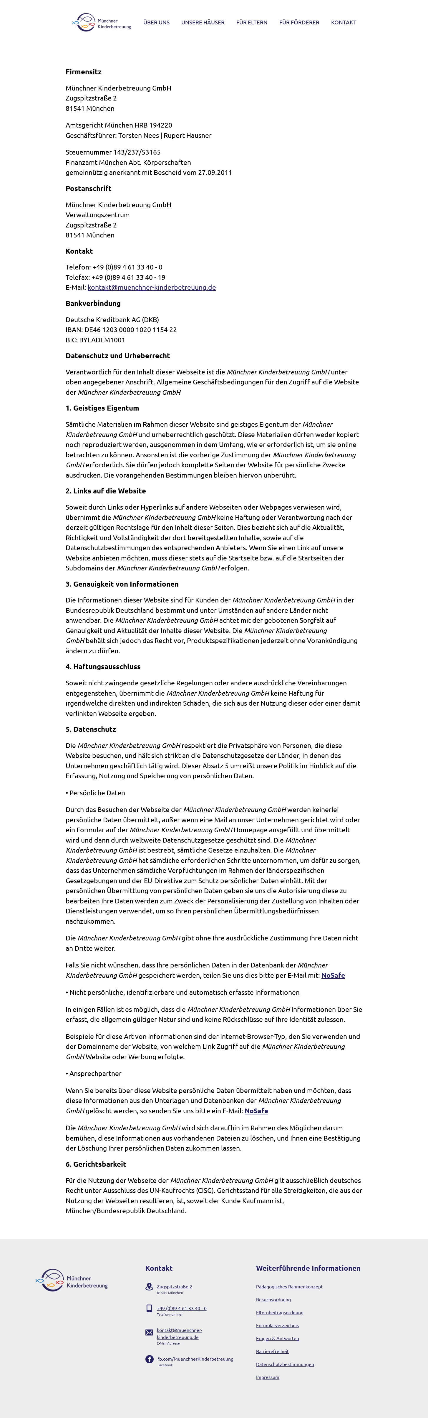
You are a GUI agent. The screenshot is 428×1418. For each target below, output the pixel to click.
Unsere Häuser (203, 22)
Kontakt (343, 22)
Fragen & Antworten (277, 1338)
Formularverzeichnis (277, 1325)
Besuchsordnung (273, 1299)
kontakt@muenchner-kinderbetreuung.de (152, 287)
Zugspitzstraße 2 (174, 1286)
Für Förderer (299, 22)
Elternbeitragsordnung (279, 1312)
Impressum (267, 1377)
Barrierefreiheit (272, 1351)
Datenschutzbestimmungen (285, 1364)
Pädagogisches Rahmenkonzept (289, 1286)
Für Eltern (252, 22)
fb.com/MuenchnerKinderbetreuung (195, 1359)
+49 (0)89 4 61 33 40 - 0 (182, 1308)
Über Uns (156, 22)
